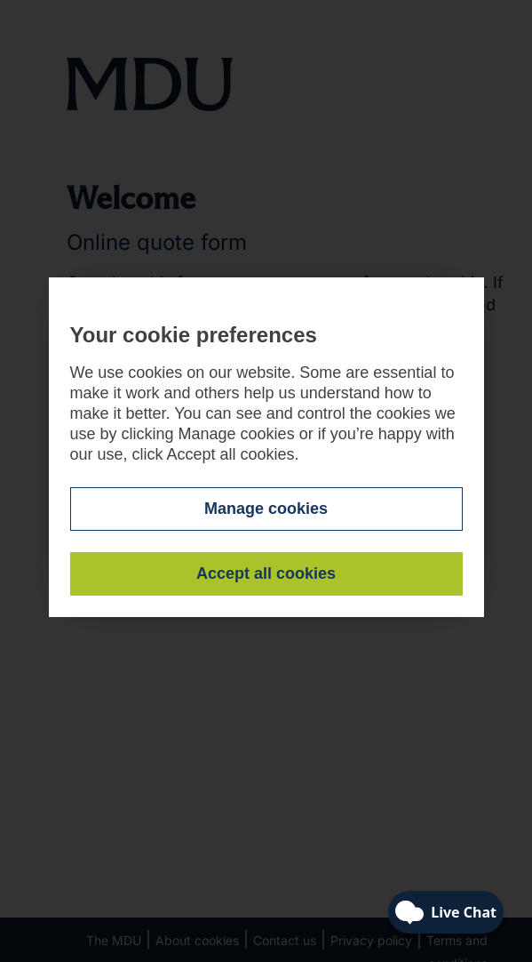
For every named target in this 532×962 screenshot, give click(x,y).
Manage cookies (266, 508)
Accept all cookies (266, 573)
